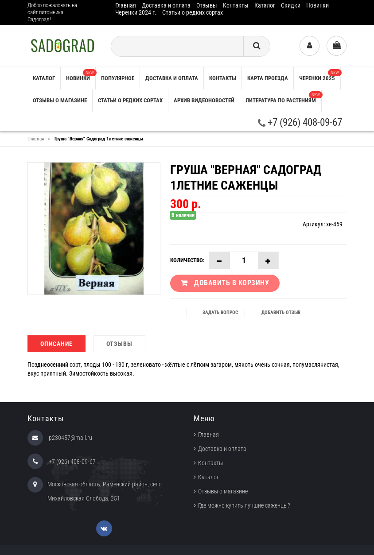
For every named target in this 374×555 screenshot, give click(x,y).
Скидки (290, 5)
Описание (56, 343)
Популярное (117, 78)
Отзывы (206, 5)
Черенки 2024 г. (135, 12)
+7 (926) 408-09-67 (300, 122)
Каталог (264, 5)
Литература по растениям (283, 97)
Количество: (187, 260)
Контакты (236, 5)
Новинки (317, 5)
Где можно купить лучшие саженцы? (244, 505)
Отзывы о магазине (60, 100)
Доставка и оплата (166, 5)
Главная (125, 5)
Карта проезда (267, 78)
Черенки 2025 (319, 75)
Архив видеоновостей (204, 100)
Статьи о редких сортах (192, 12)
